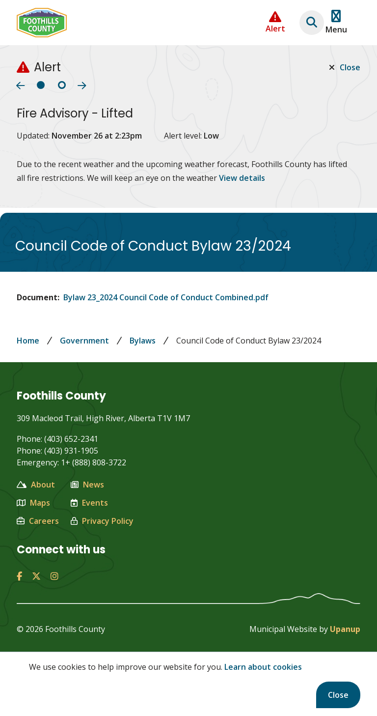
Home (28, 340)
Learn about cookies (263, 666)
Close (338, 694)
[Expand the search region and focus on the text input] (311, 22)
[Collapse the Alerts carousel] (275, 22)
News (87, 484)
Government (84, 340)
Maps (33, 502)
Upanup (345, 629)
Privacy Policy (102, 521)
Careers (38, 521)
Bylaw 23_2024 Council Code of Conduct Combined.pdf (166, 297)
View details (242, 177)
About (36, 484)
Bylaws (143, 340)
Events (89, 502)
